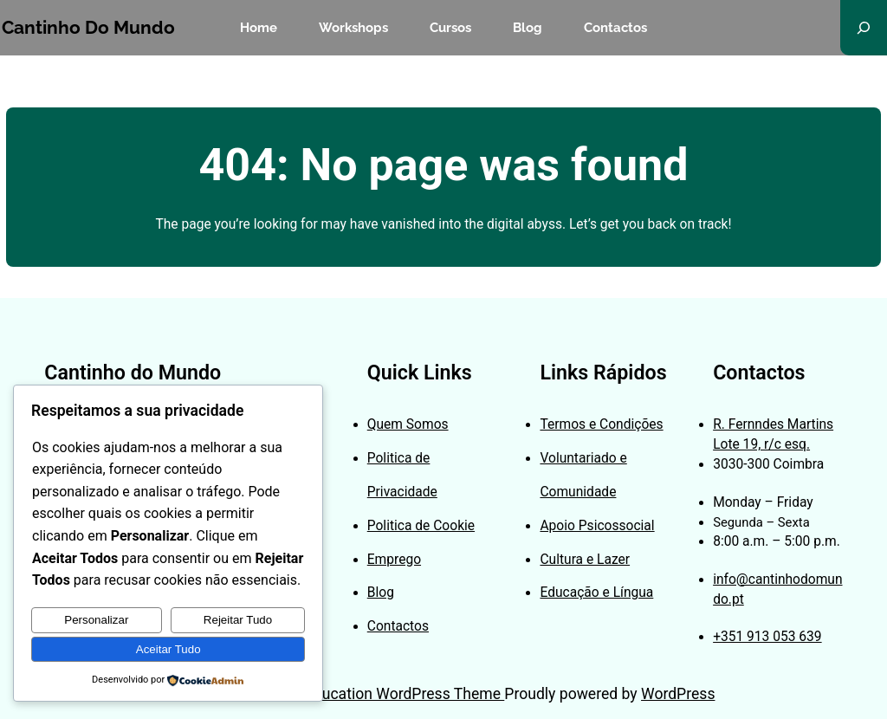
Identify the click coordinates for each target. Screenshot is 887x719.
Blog (380, 592)
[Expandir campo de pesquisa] (863, 27)
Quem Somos (408, 424)
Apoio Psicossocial (597, 526)
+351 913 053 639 (767, 637)
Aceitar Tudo (168, 649)
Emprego (394, 559)
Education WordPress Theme (404, 694)
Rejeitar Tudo (238, 619)
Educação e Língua (596, 592)
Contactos (398, 626)
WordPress (678, 694)
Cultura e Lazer (585, 559)
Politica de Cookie (421, 526)
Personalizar (96, 619)
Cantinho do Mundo (88, 27)
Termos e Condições (601, 424)
